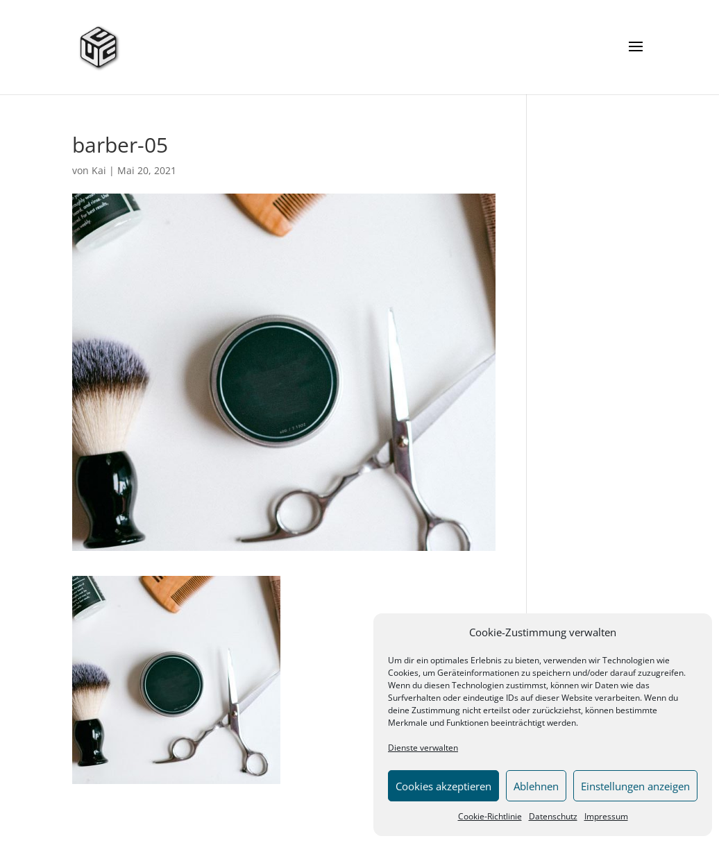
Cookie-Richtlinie (490, 816)
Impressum (606, 816)
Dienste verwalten (423, 747)
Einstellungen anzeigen (635, 786)
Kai (99, 170)
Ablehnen (536, 786)
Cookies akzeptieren (443, 786)
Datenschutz (553, 816)
